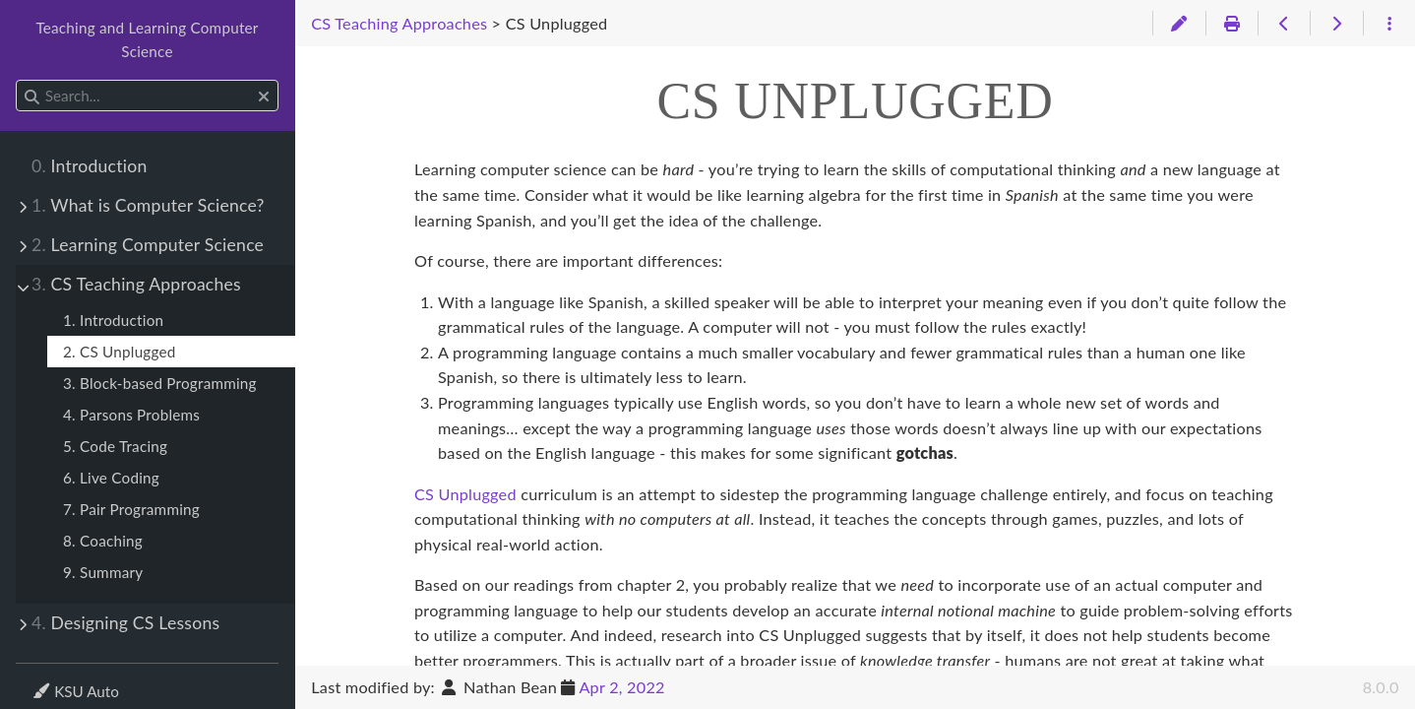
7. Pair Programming (131, 509)
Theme (54, 678)
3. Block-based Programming (160, 383)
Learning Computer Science (147, 244)
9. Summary (103, 572)
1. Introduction (113, 320)
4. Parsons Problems (131, 414)
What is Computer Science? (148, 205)
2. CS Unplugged (119, 351)
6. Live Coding (111, 477)
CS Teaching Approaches (136, 284)
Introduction (89, 166)
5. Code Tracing (115, 446)
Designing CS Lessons (125, 622)
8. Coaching (103, 540)
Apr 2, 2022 (621, 686)
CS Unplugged (465, 493)
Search (17, 80)
